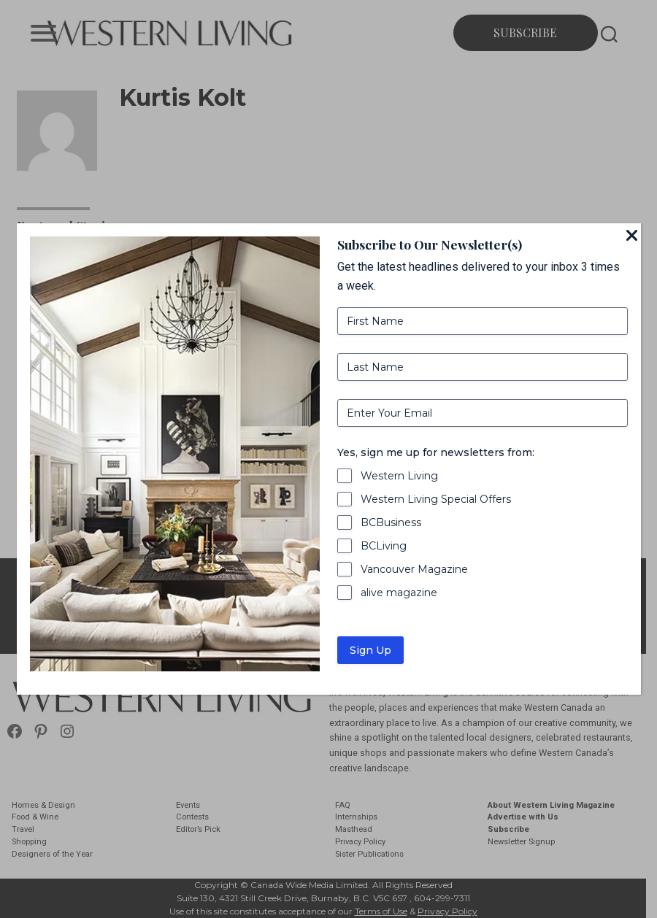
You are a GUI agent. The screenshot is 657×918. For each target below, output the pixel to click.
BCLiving (384, 545)
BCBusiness (391, 522)
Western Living (399, 475)
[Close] (632, 236)
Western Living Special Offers (436, 499)
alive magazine (399, 592)
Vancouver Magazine (414, 569)
